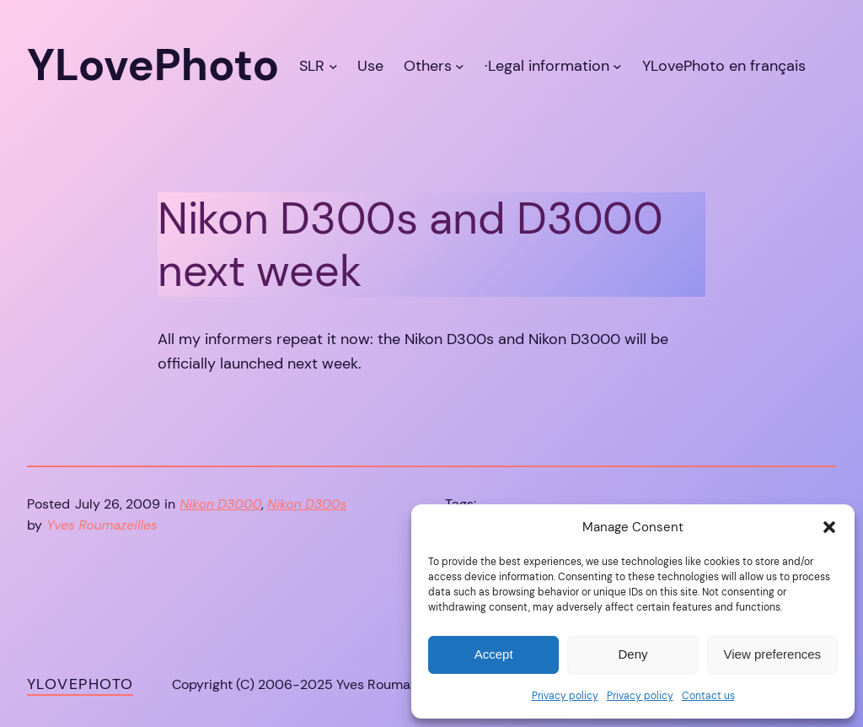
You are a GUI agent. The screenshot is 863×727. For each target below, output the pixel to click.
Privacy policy (565, 696)
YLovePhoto (80, 684)
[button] (829, 527)
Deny (632, 654)
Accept (493, 654)
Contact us (708, 696)
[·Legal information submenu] (617, 65)
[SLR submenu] (333, 65)
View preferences (773, 654)
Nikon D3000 (221, 504)
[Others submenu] (459, 65)
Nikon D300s (306, 504)
